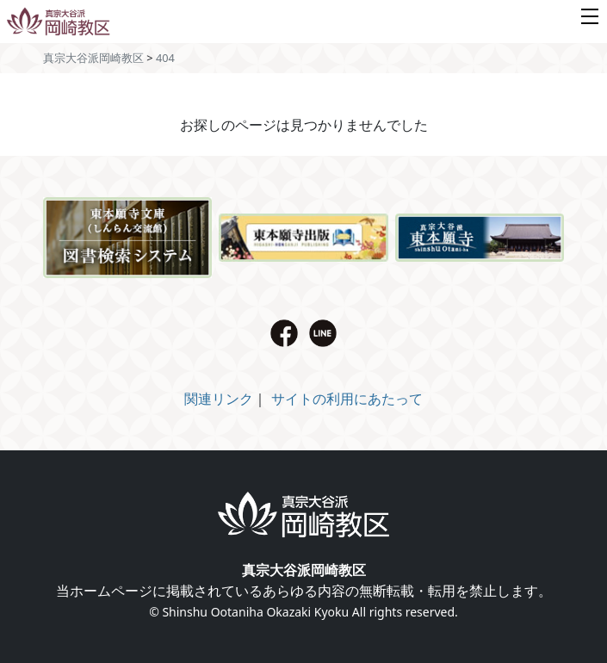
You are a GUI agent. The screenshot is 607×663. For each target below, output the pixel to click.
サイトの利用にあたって (347, 398)
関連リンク (218, 398)
